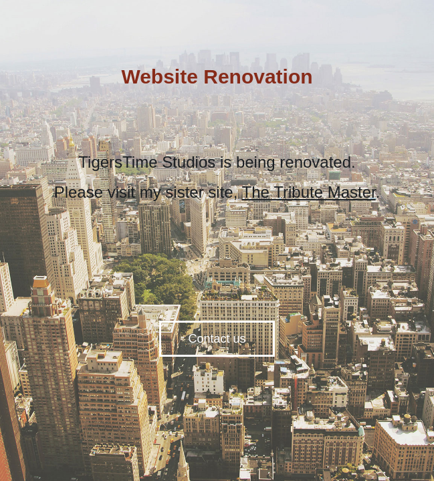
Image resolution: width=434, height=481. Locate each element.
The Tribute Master (309, 192)
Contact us (216, 338)
